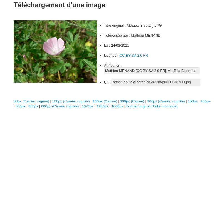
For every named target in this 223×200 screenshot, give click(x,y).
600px (21, 106)
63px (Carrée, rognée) (31, 101)
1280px (102, 106)
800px (33, 106)
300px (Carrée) (132, 101)
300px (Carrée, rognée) (166, 101)
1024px (88, 106)
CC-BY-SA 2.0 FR (134, 55)
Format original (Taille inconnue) (152, 106)
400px (205, 101)
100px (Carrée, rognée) (71, 101)
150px (193, 101)
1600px (117, 106)
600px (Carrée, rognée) (60, 106)
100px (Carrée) (105, 101)
